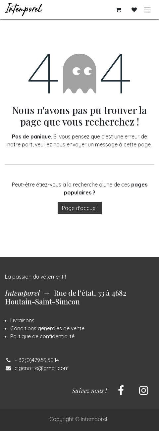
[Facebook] (121, 390)
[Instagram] (143, 390)
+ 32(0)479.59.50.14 (37, 360)
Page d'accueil (79, 208)
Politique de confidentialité (42, 336)
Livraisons (22, 320)
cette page (137, 144)
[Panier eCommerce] (118, 9)
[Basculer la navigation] (147, 10)
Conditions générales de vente (47, 328)
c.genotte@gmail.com (42, 368)
